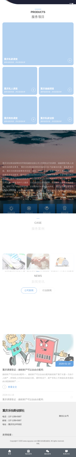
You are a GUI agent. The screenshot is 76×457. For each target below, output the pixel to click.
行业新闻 (47, 294)
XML (38, 444)
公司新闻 (28, 294)
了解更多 (9, 191)
